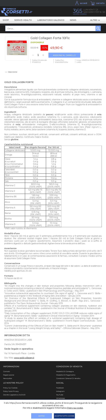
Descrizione (12, 72)
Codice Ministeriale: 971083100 (39, 61)
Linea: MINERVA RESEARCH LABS (88, 61)
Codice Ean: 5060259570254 (61, 61)
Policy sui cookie (75, 408)
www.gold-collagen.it (24, 358)
